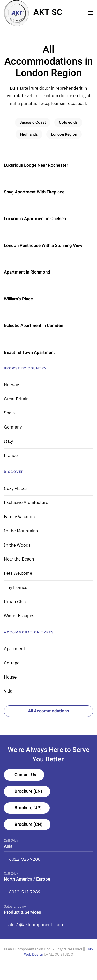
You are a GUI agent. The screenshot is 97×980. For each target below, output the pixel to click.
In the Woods (17, 545)
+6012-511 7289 (23, 892)
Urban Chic (15, 601)
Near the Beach (19, 559)
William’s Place (18, 299)
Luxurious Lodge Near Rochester (36, 165)
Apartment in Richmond (27, 272)
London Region (64, 134)
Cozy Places (15, 488)
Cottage (11, 663)
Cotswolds (68, 122)
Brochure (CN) (28, 824)
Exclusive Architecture (26, 502)
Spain (9, 413)
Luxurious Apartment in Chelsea (35, 218)
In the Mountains (21, 531)
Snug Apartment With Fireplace (34, 192)
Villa (8, 691)
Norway (11, 384)
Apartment (14, 648)
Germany (13, 427)
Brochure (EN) (28, 791)
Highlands (29, 134)
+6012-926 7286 (23, 859)
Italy (8, 441)
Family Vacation (19, 516)
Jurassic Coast (33, 122)
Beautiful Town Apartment (29, 352)
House (10, 677)
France (11, 455)
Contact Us (25, 775)
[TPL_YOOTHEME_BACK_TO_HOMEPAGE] (33, 13)
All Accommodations (48, 711)
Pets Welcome (18, 573)
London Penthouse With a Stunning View (43, 245)
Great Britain (16, 399)
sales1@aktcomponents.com (35, 925)
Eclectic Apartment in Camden (33, 325)
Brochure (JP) (28, 808)
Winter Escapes (19, 615)
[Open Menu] (90, 13)
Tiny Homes (15, 587)
